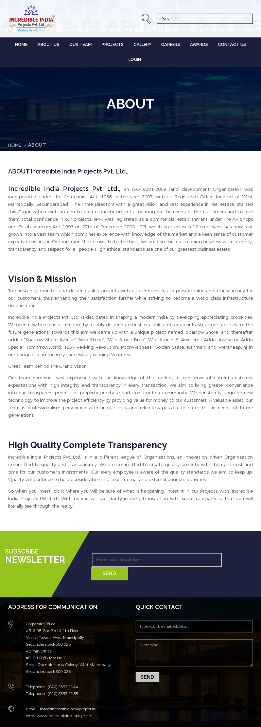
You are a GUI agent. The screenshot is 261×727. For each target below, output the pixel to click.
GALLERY (142, 44)
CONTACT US (232, 44)
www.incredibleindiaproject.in (64, 702)
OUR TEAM (80, 44)
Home (21, 44)
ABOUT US (48, 44)
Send (216, 560)
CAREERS (170, 44)
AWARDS (199, 44)
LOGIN (134, 59)
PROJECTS (113, 44)
